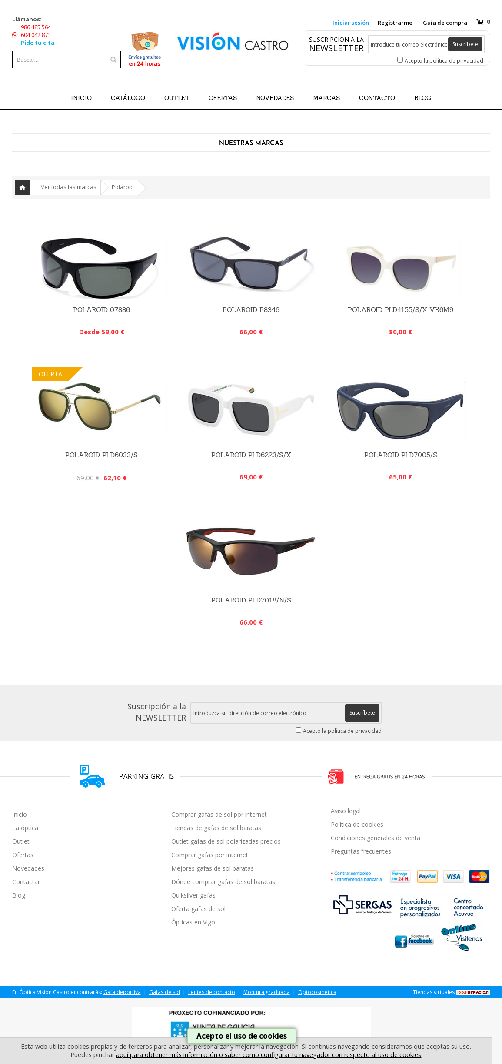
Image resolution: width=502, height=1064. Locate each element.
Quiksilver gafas (193, 895)
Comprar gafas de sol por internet (219, 814)
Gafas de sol (164, 992)
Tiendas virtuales (434, 992)
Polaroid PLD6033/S (101, 455)
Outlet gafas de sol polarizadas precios (226, 841)
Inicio (81, 98)
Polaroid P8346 (251, 310)
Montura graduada (266, 992)
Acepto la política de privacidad (444, 60)
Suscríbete (465, 44)
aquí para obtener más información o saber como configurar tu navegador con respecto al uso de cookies (268, 1055)
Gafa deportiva (122, 992)
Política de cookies (357, 824)
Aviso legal (346, 811)
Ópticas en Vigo (193, 922)
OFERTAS (223, 98)
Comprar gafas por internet (209, 855)
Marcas (326, 98)
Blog (18, 895)
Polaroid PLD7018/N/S (251, 600)
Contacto (377, 98)
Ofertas (22, 855)
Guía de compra (445, 23)
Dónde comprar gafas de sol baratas (223, 882)
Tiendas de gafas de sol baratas (216, 828)
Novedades (28, 868)
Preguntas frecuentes (361, 851)
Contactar (26, 882)
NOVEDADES (275, 98)
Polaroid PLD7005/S (400, 455)
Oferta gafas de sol (198, 908)
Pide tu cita (37, 43)
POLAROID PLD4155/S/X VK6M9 (400, 310)
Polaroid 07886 (101, 310)
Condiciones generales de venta (375, 838)
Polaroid (123, 187)
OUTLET (176, 98)
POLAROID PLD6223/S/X (251, 455)
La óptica (25, 828)
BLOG (422, 98)
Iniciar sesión (350, 23)
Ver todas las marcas (68, 187)
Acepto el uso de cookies (241, 1036)
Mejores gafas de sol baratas (212, 868)
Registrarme (395, 23)
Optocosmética (317, 992)
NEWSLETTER (336, 48)
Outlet (21, 841)
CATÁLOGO (128, 98)
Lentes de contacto (211, 992)
